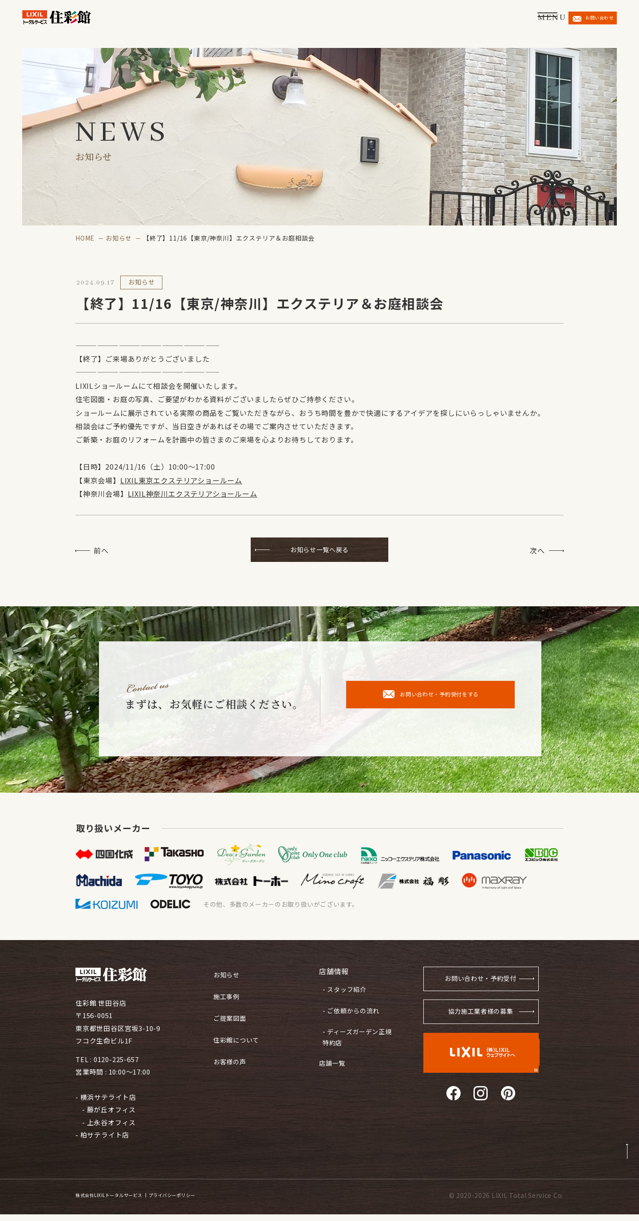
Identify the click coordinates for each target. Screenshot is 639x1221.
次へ (537, 550)
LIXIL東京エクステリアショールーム (181, 480)
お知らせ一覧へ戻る (319, 550)
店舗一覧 (333, 1057)
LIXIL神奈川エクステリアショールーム (192, 493)
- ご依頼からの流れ (349, 1011)
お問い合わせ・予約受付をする (431, 701)
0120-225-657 (116, 1066)
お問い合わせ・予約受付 (476, 986)
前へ (101, 550)
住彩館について (238, 1037)
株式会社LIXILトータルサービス (122, 1202)
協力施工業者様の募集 (480, 1021)
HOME (85, 237)
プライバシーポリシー (211, 1202)
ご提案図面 (230, 1017)
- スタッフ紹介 (342, 993)
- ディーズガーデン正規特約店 (355, 1034)
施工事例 (227, 997)
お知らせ (119, 237)
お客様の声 (230, 1057)
